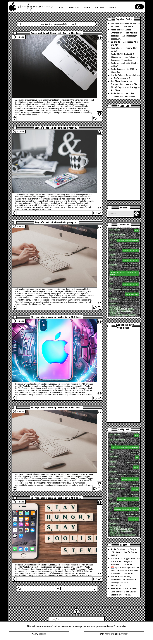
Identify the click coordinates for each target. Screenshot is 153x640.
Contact (113, 7)
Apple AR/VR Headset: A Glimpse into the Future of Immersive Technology (124, 57)
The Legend (99, 7)
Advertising (74, 7)
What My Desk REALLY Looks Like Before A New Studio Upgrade (124, 591)
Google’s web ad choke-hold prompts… (55, 127)
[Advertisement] (124, 154)
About (61, 7)
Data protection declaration (114, 634)
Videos (87, 7)
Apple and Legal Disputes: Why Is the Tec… (56, 33)
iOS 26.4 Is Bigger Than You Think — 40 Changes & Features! (125, 561)
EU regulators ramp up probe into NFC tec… (56, 317)
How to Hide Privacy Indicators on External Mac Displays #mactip (124, 579)
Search (137, 214)
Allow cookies (39, 634)
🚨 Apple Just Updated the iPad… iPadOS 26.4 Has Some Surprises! (125, 570)
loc (124, 272)
